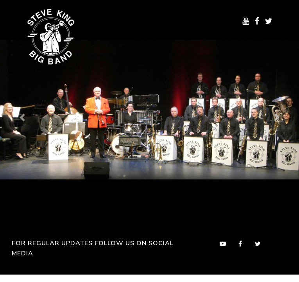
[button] (22, 117)
